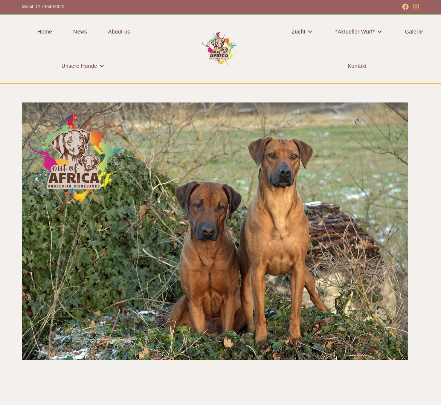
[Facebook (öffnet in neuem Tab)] (405, 7)
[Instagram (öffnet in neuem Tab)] (415, 7)
